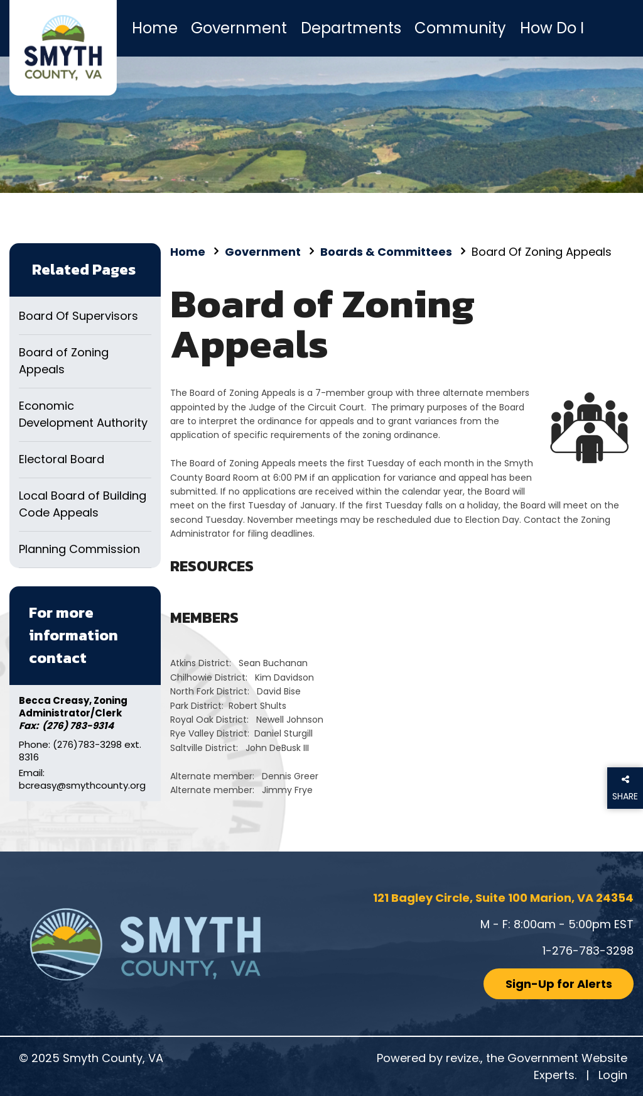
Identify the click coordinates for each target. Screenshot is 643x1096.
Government (239, 28)
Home (155, 28)
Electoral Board (61, 459)
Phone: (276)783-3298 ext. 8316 (80, 751)
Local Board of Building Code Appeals (82, 504)
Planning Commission (79, 549)
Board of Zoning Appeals (64, 360)
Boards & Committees (386, 252)
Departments (351, 28)
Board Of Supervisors (78, 316)
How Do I (552, 28)
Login (612, 1075)
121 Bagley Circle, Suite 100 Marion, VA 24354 (503, 898)
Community (460, 28)
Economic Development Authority (83, 414)
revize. (463, 1058)
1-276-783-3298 (588, 950)
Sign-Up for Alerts (558, 984)
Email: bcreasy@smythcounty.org (82, 779)
